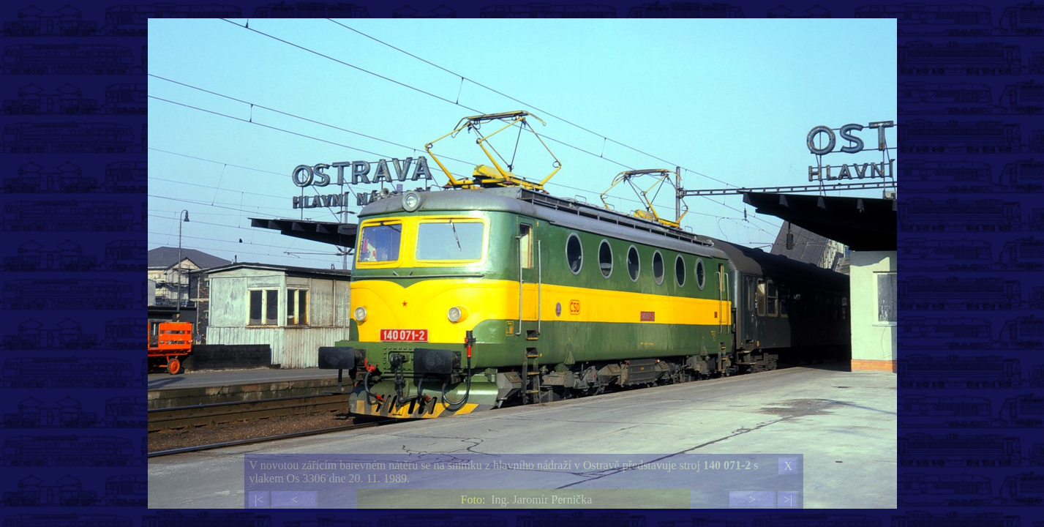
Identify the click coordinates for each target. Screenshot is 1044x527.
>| (788, 499)
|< (259, 499)
